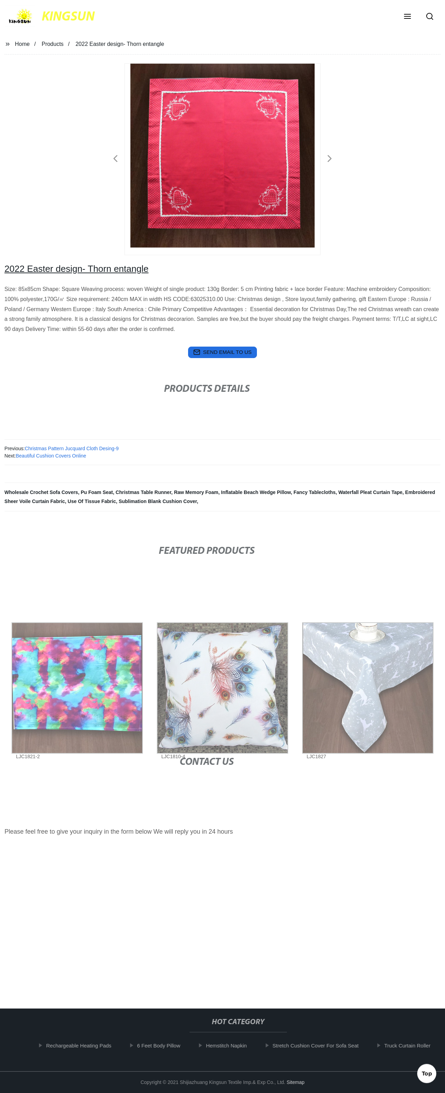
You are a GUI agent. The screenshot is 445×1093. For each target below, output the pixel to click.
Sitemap (295, 1082)
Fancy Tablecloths (314, 492)
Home (22, 44)
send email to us (222, 352)
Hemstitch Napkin (231, 1046)
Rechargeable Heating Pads (83, 1046)
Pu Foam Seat (97, 492)
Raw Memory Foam (196, 492)
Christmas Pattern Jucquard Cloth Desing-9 (72, 448)
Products (53, 44)
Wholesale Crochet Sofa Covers (41, 492)
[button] (407, 17)
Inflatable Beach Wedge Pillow (256, 492)
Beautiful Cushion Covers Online (51, 456)
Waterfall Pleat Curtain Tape (370, 492)
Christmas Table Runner (143, 492)
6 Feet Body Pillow (163, 1046)
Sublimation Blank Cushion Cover (158, 501)
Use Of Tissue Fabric (92, 501)
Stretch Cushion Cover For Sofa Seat (321, 1046)
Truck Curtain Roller (412, 1046)
